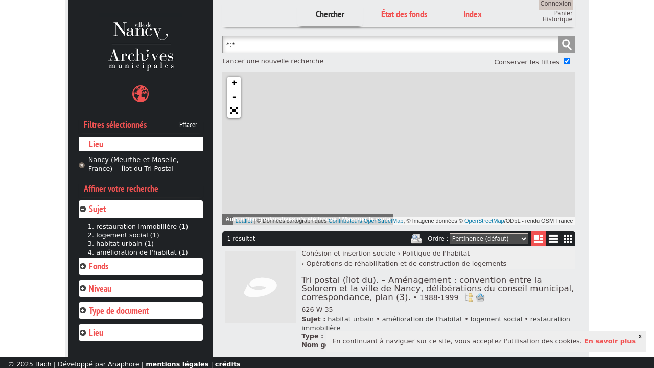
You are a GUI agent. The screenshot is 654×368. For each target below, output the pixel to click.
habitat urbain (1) (125, 243)
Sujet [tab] (92, 209)
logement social (496, 319)
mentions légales (177, 364)
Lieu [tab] (91, 332)
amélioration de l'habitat (422, 319)
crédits (228, 364)
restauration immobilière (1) (142, 227)
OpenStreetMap (484, 221)
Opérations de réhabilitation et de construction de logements (406, 263)
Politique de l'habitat (436, 253)
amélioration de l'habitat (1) (142, 252)
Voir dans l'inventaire (468, 297)
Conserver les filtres (526, 62)
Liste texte (553, 240)
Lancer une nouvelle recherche (272, 61)
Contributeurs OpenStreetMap (366, 221)
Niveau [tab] (95, 288)
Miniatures (567, 238)
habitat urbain (351, 319)
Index (472, 14)
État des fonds (404, 14)
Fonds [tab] (93, 266)
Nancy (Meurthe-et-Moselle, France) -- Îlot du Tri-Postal (133, 164)
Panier (563, 13)
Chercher (330, 14)
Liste (538, 238)
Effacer (188, 124)
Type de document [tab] (114, 310)
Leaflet (244, 221)
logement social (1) (127, 235)
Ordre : (438, 238)
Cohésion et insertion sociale (348, 253)
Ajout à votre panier (480, 297)
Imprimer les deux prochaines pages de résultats (416, 239)
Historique (558, 19)
